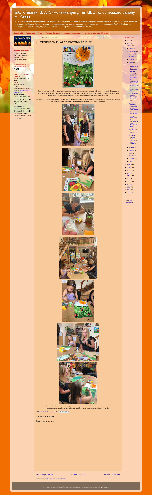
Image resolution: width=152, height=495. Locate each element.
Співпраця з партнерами (130, 201)
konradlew (90, 487)
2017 (129, 181)
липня (131, 62)
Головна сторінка (78, 474)
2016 (129, 184)
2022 (129, 167)
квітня (131, 153)
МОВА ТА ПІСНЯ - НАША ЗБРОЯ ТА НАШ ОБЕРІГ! (133, 140)
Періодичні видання (53, 33)
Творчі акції (30, 33)
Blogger (106, 487)
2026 (129, 40)
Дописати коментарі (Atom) (56, 479)
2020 (129, 173)
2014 (129, 190)
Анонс (40, 33)
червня (131, 147)
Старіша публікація (111, 474)
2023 (129, 165)
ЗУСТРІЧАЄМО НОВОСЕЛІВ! (133, 88)
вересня (132, 57)
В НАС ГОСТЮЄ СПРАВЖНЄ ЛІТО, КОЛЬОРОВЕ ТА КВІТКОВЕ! (133, 108)
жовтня (131, 54)
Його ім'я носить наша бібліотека (96, 33)
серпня (131, 59)
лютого (131, 158)
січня (131, 161)
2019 (129, 176)
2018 (129, 178)
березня (132, 156)
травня (131, 150)
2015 (129, 187)
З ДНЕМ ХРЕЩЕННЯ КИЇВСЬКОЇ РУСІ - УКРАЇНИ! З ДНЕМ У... (133, 121)
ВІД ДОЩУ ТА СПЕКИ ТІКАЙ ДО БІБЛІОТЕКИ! (133, 97)
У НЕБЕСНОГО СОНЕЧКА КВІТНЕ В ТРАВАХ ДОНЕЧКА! (133, 70)
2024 (129, 46)
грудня (131, 48)
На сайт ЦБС (18, 33)
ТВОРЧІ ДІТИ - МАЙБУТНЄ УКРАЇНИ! (133, 80)
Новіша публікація (44, 474)
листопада (132, 51)
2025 (129, 43)
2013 (129, 192)
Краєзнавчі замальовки (72, 33)
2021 (129, 170)
